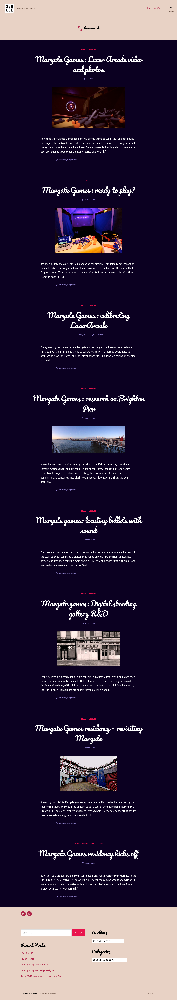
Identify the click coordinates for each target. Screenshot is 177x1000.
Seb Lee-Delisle (31, 994)
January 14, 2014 (90, 863)
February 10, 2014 (90, 748)
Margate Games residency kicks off (88, 853)
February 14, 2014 (90, 540)
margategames (72, 160)
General (76, 844)
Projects (92, 49)
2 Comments (99, 335)
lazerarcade (62, 160)
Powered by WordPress (48, 994)
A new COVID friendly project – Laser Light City (41, 976)
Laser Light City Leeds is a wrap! (34, 964)
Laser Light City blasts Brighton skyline (37, 970)
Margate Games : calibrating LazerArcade (88, 320)
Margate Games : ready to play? (88, 189)
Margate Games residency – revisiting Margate (88, 733)
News (92, 844)
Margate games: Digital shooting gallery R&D (88, 608)
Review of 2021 (27, 953)
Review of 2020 (27, 959)
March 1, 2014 (90, 79)
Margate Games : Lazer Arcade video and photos (88, 64)
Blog (149, 8)
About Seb (157, 8)
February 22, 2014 (90, 200)
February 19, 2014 (90, 418)
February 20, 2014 (82, 335)
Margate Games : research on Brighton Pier (88, 403)
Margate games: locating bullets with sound (88, 525)
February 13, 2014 (90, 623)
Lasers (83, 49)
